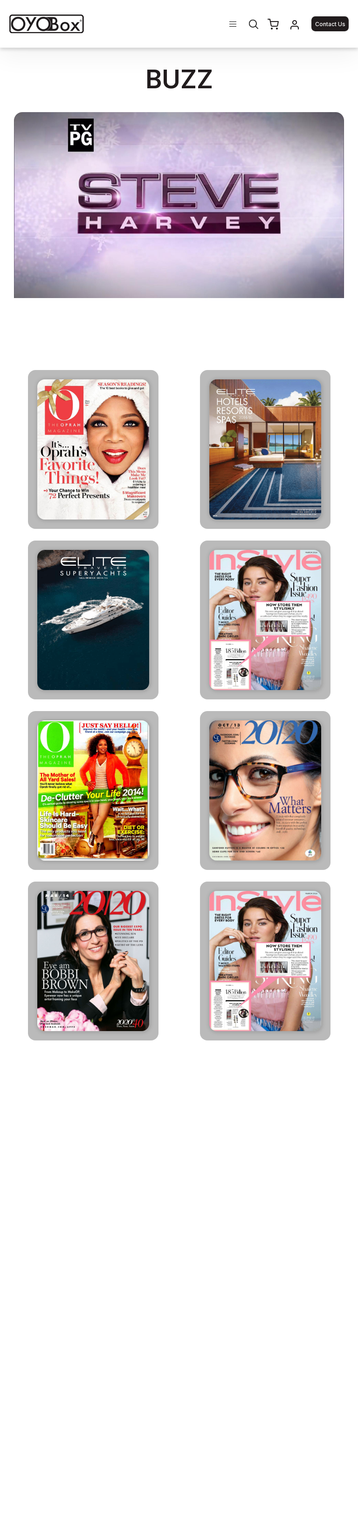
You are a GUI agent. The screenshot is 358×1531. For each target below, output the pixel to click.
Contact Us (330, 24)
